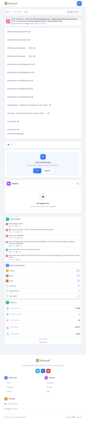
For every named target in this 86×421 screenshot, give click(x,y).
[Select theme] (15, 409)
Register (47, 171)
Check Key (50, 383)
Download (9, 387)
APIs (48, 392)
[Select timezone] (15, 404)
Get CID (49, 387)
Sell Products (18, 12)
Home (8, 383)
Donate (9, 392)
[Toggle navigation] (79, 3)
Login (37, 171)
